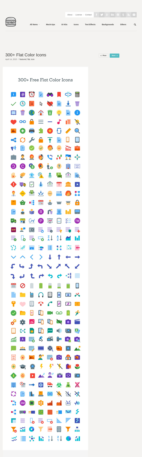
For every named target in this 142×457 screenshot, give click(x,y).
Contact (88, 15)
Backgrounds (108, 24)
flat (28, 59)
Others (123, 24)
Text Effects (90, 24)
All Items (34, 24)
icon (32, 59)
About (69, 15)
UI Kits (64, 24)
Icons (76, 24)
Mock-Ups (50, 24)
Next (113, 55)
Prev (104, 55)
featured (23, 59)
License (79, 15)
